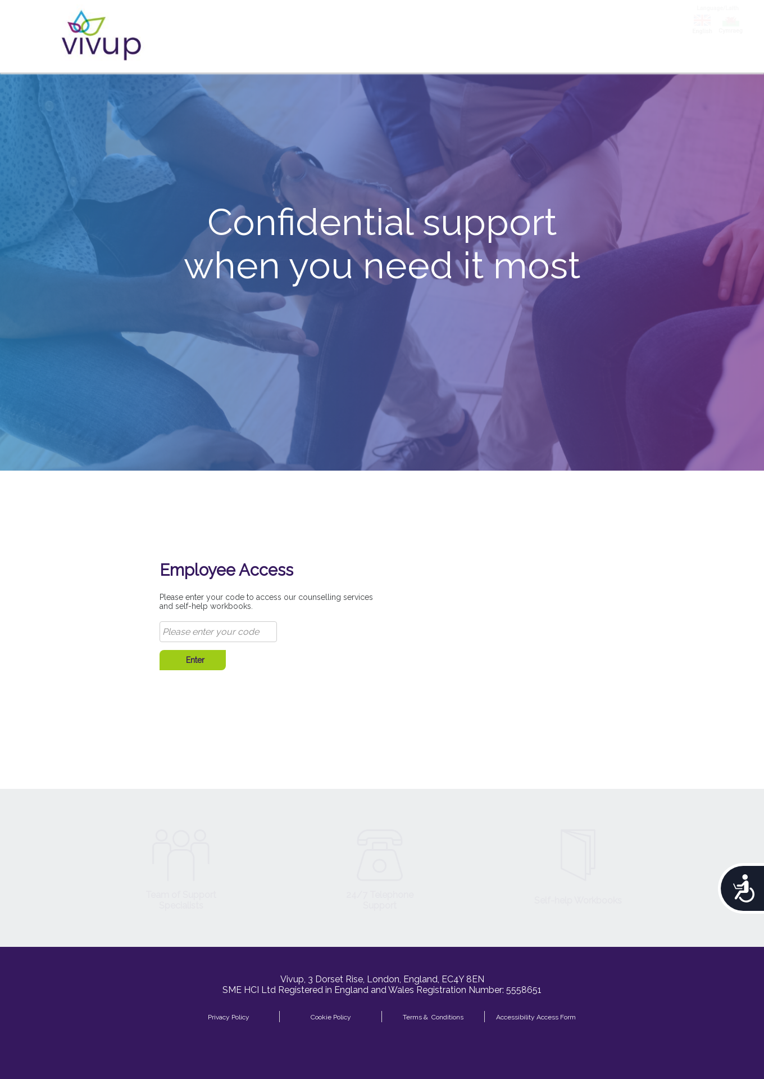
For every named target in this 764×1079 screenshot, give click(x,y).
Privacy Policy (228, 1017)
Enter (192, 660)
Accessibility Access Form (536, 1017)
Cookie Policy (331, 1017)
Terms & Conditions (433, 1017)
